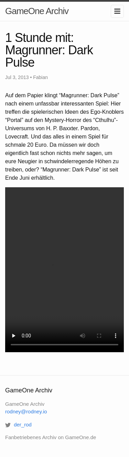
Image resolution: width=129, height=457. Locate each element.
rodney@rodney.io (26, 411)
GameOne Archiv (36, 11)
